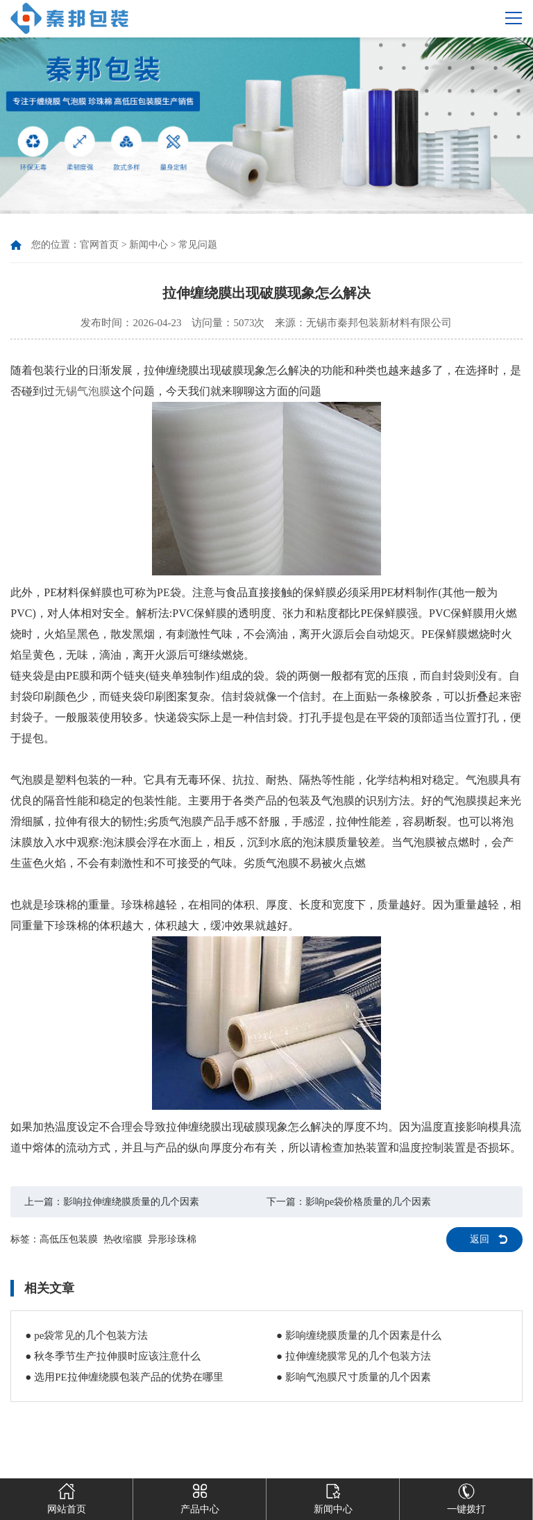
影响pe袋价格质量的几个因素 (368, 1202)
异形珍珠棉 (172, 1239)
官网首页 (99, 244)
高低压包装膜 (69, 1239)
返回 (479, 1239)
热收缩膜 (122, 1239)
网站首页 (66, 1496)
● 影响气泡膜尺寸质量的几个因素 (353, 1377)
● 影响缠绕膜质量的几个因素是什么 (358, 1335)
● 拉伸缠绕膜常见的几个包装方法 (353, 1356)
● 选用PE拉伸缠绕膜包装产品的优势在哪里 (124, 1377)
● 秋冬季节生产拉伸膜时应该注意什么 (113, 1356)
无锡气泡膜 (82, 391)
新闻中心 (148, 244)
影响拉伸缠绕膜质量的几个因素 (131, 1202)
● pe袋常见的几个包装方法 (86, 1335)
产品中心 (200, 1496)
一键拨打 (466, 1496)
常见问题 (197, 244)
